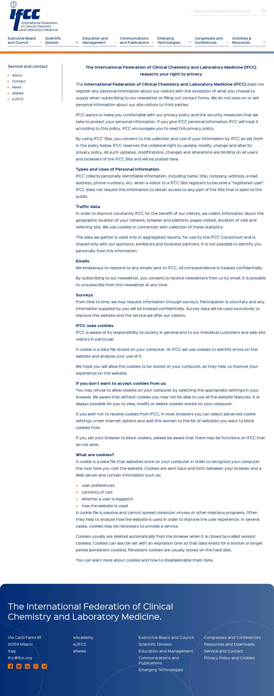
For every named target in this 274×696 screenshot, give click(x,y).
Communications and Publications (159, 660)
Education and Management (166, 651)
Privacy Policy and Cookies (229, 657)
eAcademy (83, 637)
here (207, 560)
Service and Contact (223, 651)
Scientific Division (155, 644)
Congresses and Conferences (232, 637)
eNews (79, 651)
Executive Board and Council (166, 637)
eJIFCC (80, 644)
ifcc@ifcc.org (20, 657)
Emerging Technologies (161, 669)
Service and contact (28, 66)
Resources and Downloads (229, 644)
